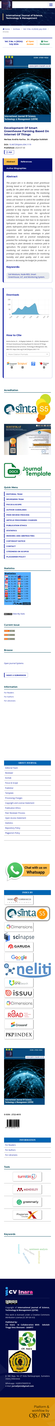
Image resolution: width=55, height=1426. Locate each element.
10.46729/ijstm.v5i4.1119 (20, 144)
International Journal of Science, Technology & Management (24, 16)
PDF (10, 152)
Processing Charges (13, 798)
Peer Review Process (17, 515)
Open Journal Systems (13, 663)
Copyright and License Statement (19, 803)
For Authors (9, 696)
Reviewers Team (15, 499)
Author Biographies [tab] (16, 168)
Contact (11, 546)
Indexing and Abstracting (20, 536)
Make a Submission (16, 675)
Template (9, 793)
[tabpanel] (28, 227)
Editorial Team (14, 494)
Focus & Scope (14, 504)
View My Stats (19, 613)
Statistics (11, 530)
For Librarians (9, 701)
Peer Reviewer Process (15, 813)
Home (6, 29)
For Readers (9, 692)
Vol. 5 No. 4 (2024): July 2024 (34, 29)
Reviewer (9, 773)
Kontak (8, 778)
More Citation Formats (18, 354)
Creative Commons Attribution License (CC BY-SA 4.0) (27, 1316)
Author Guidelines (16, 510)
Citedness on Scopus (17, 551)
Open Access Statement (15, 818)
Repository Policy (12, 828)
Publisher (9, 788)
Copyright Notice (15, 541)
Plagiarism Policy (16, 557)
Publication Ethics (16, 525)
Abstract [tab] (11, 161)
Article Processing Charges (21, 520)
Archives (16, 29)
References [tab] (26, 161)
